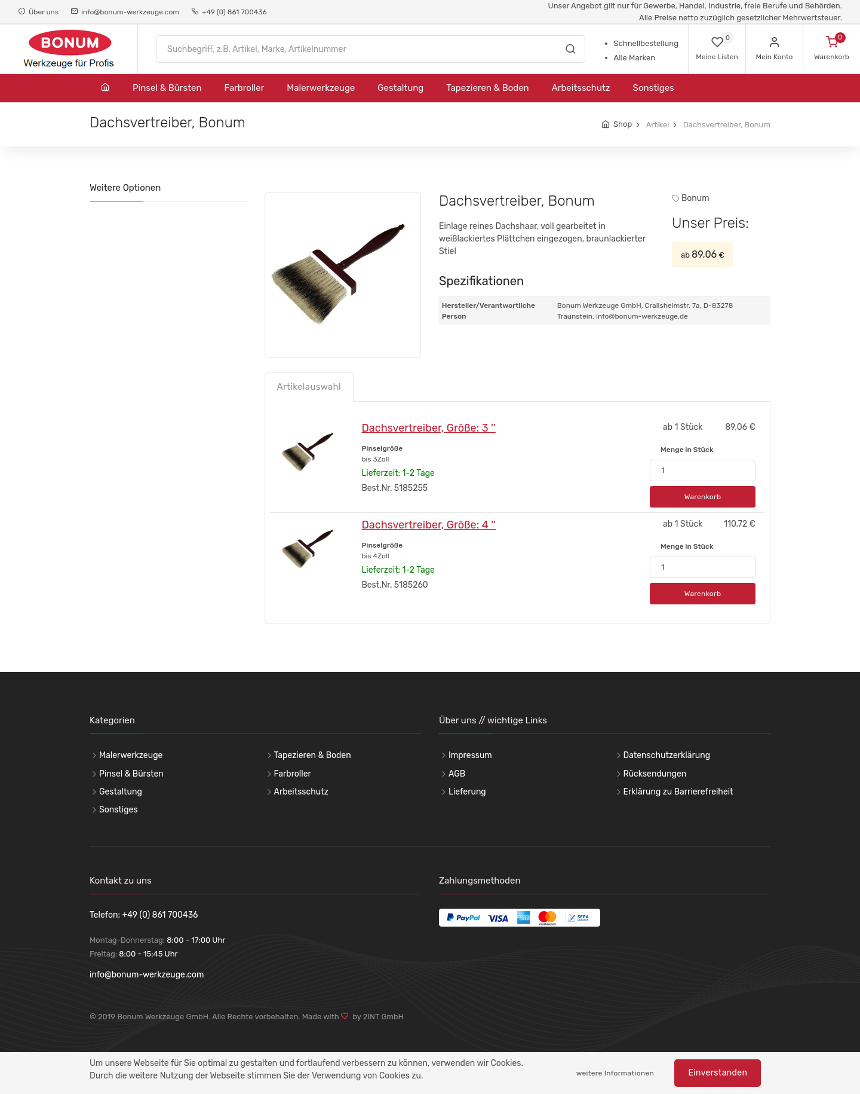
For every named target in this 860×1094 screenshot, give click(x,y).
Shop (622, 124)
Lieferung (467, 792)
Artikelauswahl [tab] (309, 386)
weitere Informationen (615, 1073)
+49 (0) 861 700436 (229, 12)
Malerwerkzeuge (321, 87)
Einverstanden (717, 1073)
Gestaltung (400, 87)
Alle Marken (634, 57)
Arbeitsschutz (581, 87)
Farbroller (245, 87)
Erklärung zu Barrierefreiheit (678, 792)
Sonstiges (653, 87)
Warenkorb (702, 497)
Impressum (470, 755)
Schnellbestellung (646, 43)
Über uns (38, 12)
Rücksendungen (655, 774)
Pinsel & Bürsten (167, 87)
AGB (457, 774)
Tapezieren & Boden (487, 87)
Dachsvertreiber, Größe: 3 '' (428, 428)
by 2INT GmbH (376, 1016)
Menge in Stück (687, 449)
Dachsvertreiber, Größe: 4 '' (428, 524)
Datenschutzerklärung (667, 755)
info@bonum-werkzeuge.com (124, 12)
